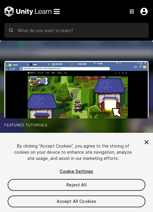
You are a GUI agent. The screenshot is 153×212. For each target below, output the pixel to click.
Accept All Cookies (77, 201)
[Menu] (56, 11)
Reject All (76, 184)
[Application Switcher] (132, 11)
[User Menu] (143, 11)
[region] (76, 172)
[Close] (146, 142)
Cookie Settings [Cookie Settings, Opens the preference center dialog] (76, 171)
